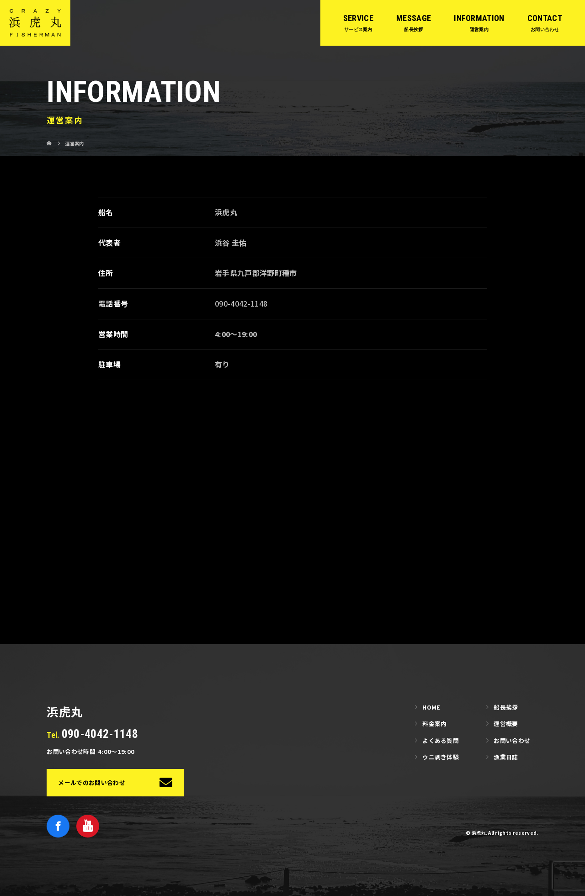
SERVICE (358, 18)
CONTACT (544, 18)
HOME (431, 707)
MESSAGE (413, 18)
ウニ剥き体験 (440, 757)
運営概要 (506, 723)
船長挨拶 (506, 707)
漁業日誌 (506, 757)
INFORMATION (479, 18)
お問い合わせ (512, 740)
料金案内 (434, 723)
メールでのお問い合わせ (91, 782)
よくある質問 (440, 740)
